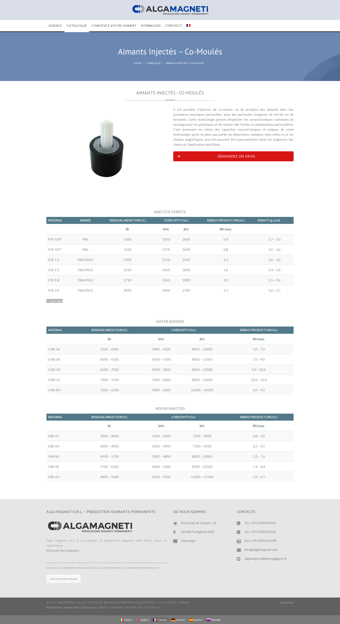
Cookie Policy (72, 607)
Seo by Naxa (287, 602)
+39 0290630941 (263, 523)
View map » (189, 541)
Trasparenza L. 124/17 (94, 607)
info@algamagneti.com (261, 549)
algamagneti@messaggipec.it (265, 558)
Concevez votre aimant (63, 578)
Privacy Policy (54, 607)
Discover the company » (63, 550)
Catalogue (154, 63)
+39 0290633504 (263, 532)
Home (137, 63)
